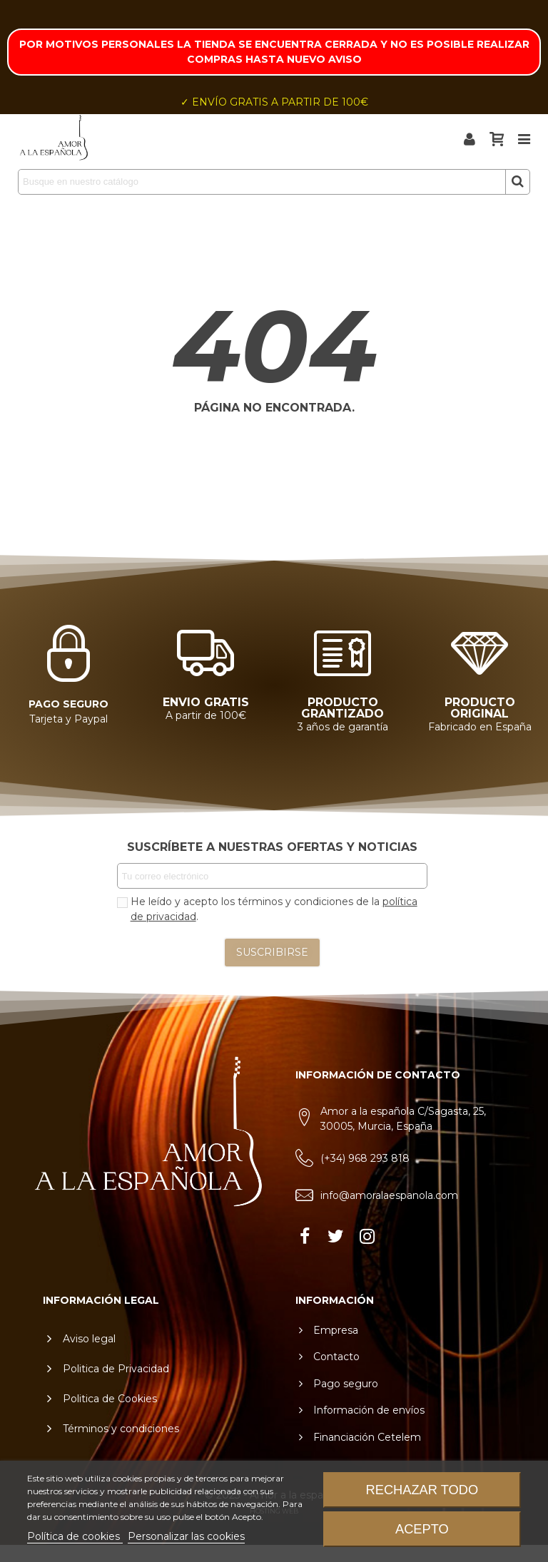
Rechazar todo (422, 1489)
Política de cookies (75, 1536)
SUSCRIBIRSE (272, 952)
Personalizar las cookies (186, 1536)
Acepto (422, 1528)
